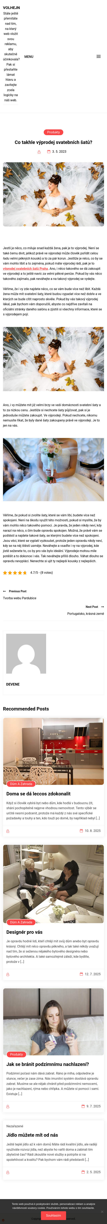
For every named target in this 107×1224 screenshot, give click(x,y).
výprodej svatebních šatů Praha (25, 269)
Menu (28, 57)
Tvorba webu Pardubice (19, 598)
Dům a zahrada (21, 784)
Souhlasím (53, 1215)
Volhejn (10, 7)
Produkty (53, 132)
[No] (102, 1212)
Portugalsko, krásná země (85, 614)
